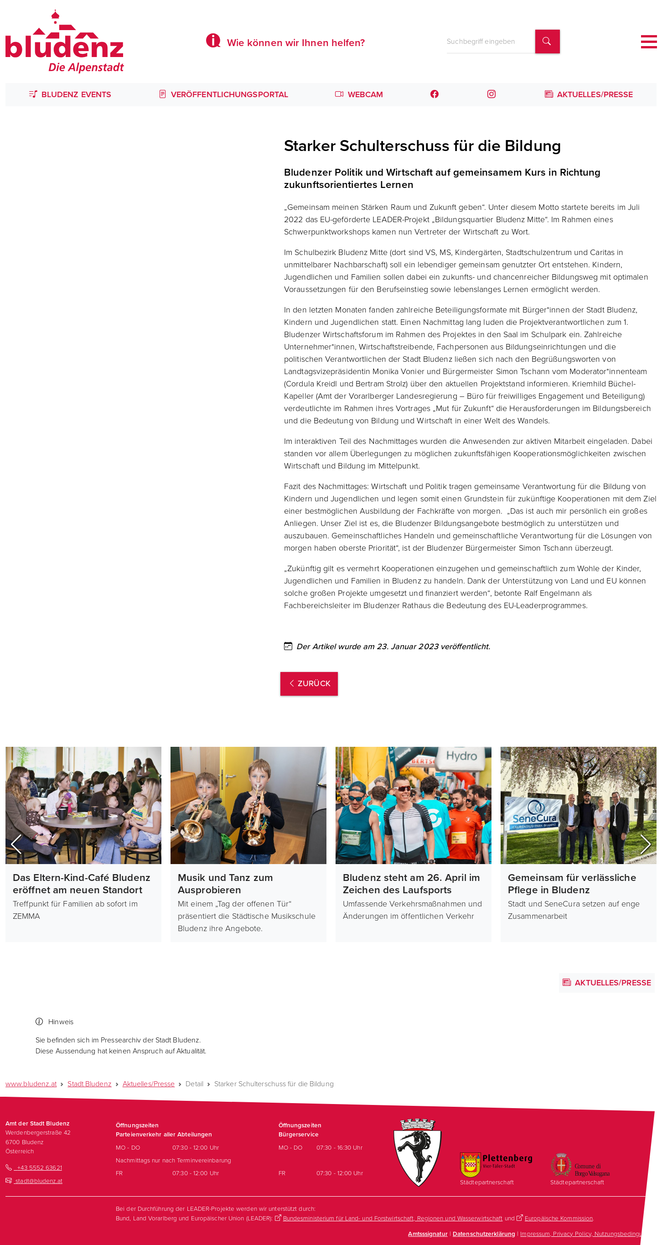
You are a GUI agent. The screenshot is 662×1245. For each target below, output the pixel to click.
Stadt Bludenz (89, 1083)
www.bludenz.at (31, 1083)
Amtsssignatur (427, 1233)
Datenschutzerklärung (484, 1233)
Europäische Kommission (559, 1218)
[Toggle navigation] (649, 42)
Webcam (359, 94)
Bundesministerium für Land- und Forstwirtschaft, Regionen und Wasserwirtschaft (393, 1218)
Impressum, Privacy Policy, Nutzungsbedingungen (588, 1233)
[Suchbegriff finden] (547, 42)
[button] (16, 844)
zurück (309, 683)
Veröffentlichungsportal (224, 94)
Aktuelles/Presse (589, 94)
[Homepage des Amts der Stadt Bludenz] (64, 41)
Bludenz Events (70, 94)
